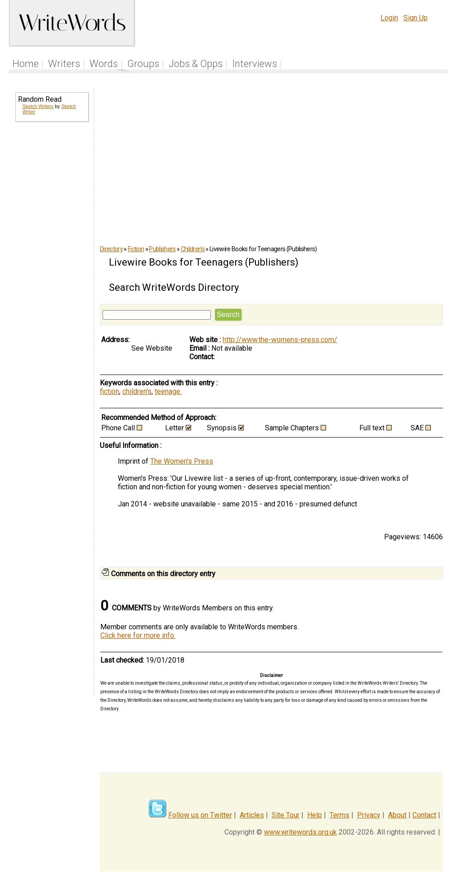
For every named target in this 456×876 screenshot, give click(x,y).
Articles (252, 815)
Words (103, 63)
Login (389, 18)
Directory (111, 249)
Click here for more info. (137, 635)
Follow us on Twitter (200, 815)
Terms (339, 815)
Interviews (254, 63)
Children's (193, 249)
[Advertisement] (51, 274)
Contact (424, 815)
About (397, 815)
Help (314, 815)
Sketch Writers (38, 106)
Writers (64, 63)
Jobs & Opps (196, 63)
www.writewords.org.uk (300, 832)
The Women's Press (181, 461)
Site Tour (286, 815)
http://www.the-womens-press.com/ (280, 339)
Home (26, 63)
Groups (143, 63)
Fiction (136, 249)
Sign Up (415, 18)
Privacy (368, 815)
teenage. (168, 391)
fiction (109, 391)
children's (137, 391)
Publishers (162, 249)
